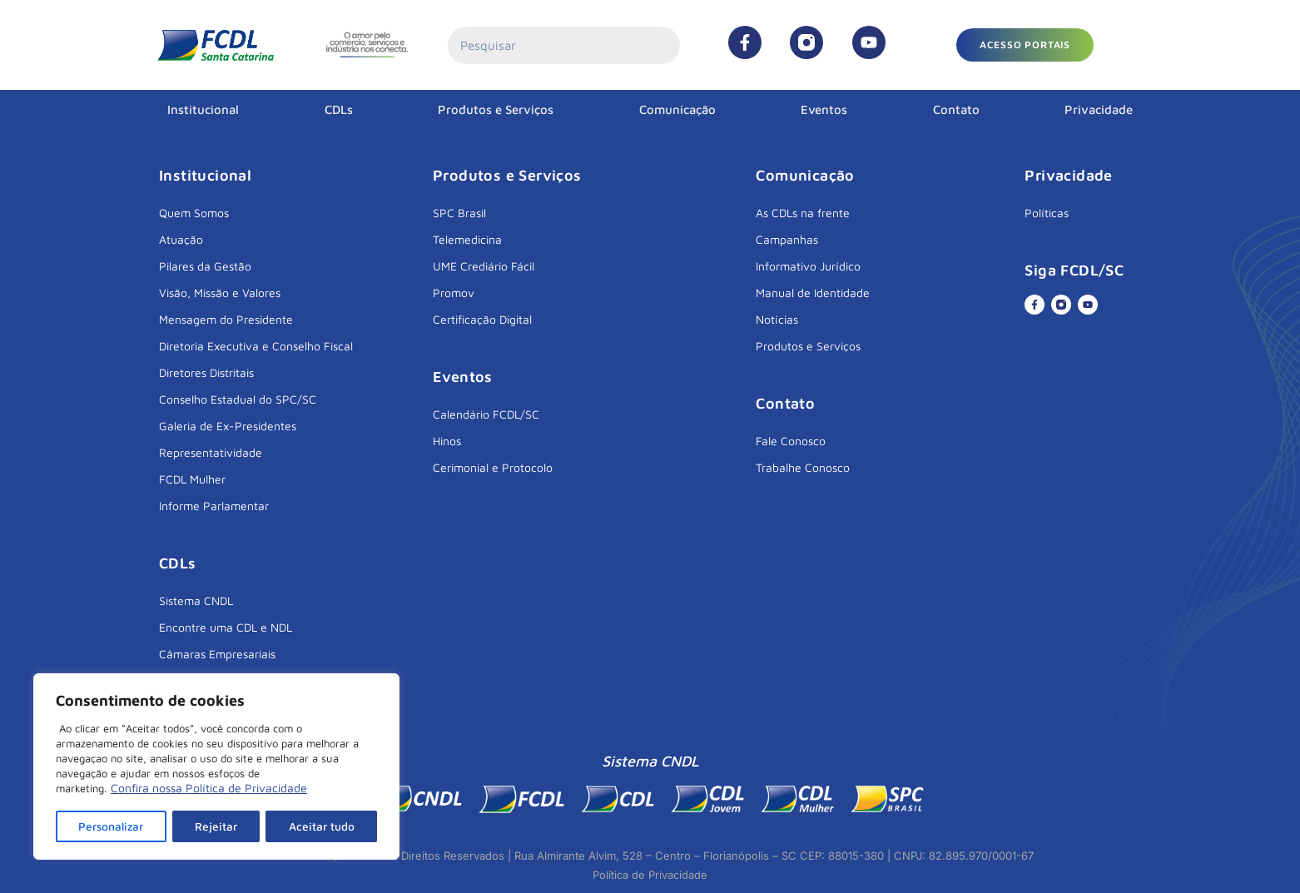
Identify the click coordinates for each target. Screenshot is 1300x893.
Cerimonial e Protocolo (493, 467)
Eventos (824, 109)
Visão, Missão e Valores (219, 292)
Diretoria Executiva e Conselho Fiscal (256, 346)
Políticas (1047, 213)
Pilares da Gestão (205, 266)
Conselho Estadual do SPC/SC (237, 399)
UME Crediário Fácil (483, 266)
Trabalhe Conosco (803, 467)
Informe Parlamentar (214, 506)
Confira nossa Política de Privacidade (209, 789)
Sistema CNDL (196, 600)
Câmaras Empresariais (217, 654)
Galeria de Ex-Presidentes (227, 426)
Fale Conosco (791, 441)
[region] (216, 767)
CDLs (339, 109)
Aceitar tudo (322, 826)
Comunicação (677, 109)
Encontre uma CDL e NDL (225, 627)
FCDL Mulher (192, 479)
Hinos (447, 441)
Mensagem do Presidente (226, 319)
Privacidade (1098, 109)
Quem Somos (194, 213)
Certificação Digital (482, 319)
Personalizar (111, 826)
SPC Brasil (459, 213)
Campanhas (787, 239)
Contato (956, 109)
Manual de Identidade (813, 292)
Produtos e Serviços (495, 109)
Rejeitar (218, 826)
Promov (453, 292)
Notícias (777, 319)
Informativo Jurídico (808, 266)
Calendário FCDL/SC (486, 414)
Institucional (203, 109)
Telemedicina (467, 239)
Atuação (181, 239)
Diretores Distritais (206, 372)
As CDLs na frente (803, 213)
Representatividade (210, 452)
